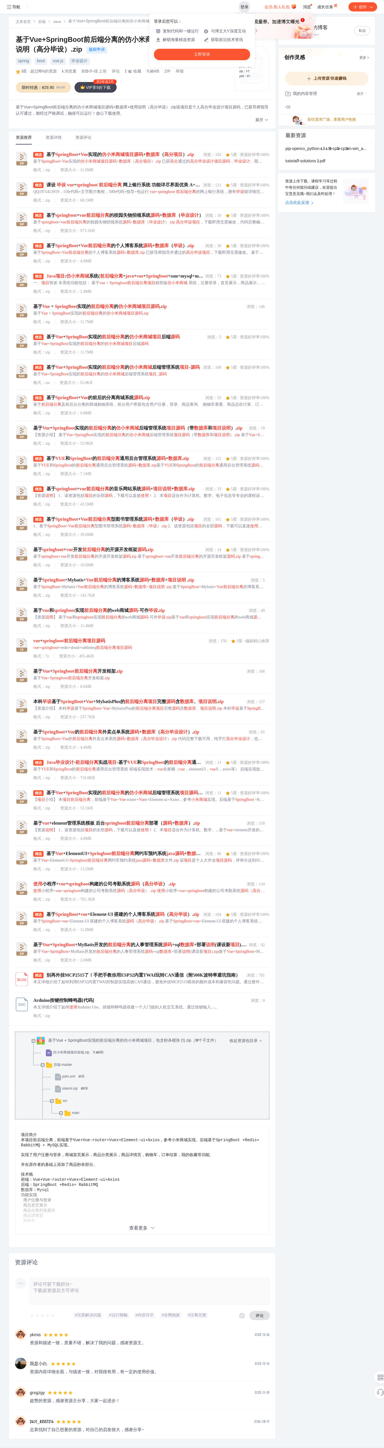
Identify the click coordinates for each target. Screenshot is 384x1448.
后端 (42, 22)
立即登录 (202, 54)
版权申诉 (97, 50)
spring (23, 61)
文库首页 (23, 22)
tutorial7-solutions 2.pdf (305, 161)
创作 (363, 7)
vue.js (58, 61)
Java (57, 22)
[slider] (43, 1315)
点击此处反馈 (299, 203)
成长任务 (327, 5)
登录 (244, 7)
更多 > (364, 58)
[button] (262, 120)
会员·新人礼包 (280, 6)
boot (41, 61)
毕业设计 (79, 61)
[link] (23, 22)
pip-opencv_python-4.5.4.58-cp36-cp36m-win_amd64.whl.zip (326, 149)
